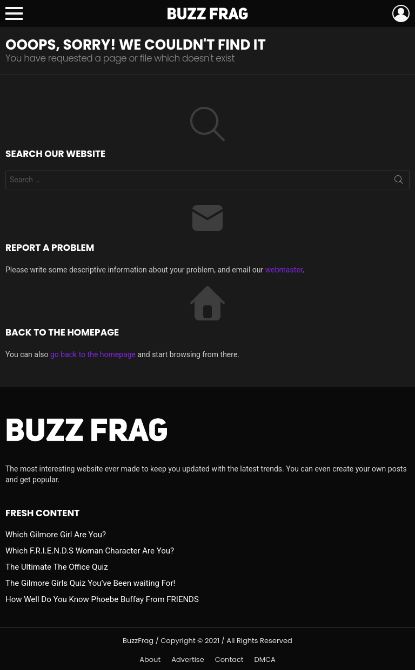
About (149, 659)
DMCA (265, 659)
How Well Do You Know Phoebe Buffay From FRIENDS (102, 599)
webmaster (284, 269)
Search (399, 182)
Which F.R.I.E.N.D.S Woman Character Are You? (89, 551)
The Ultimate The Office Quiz (56, 567)
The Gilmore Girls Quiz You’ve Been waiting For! (90, 583)
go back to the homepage (93, 354)
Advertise (187, 659)
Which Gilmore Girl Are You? (55, 534)
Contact (229, 659)
